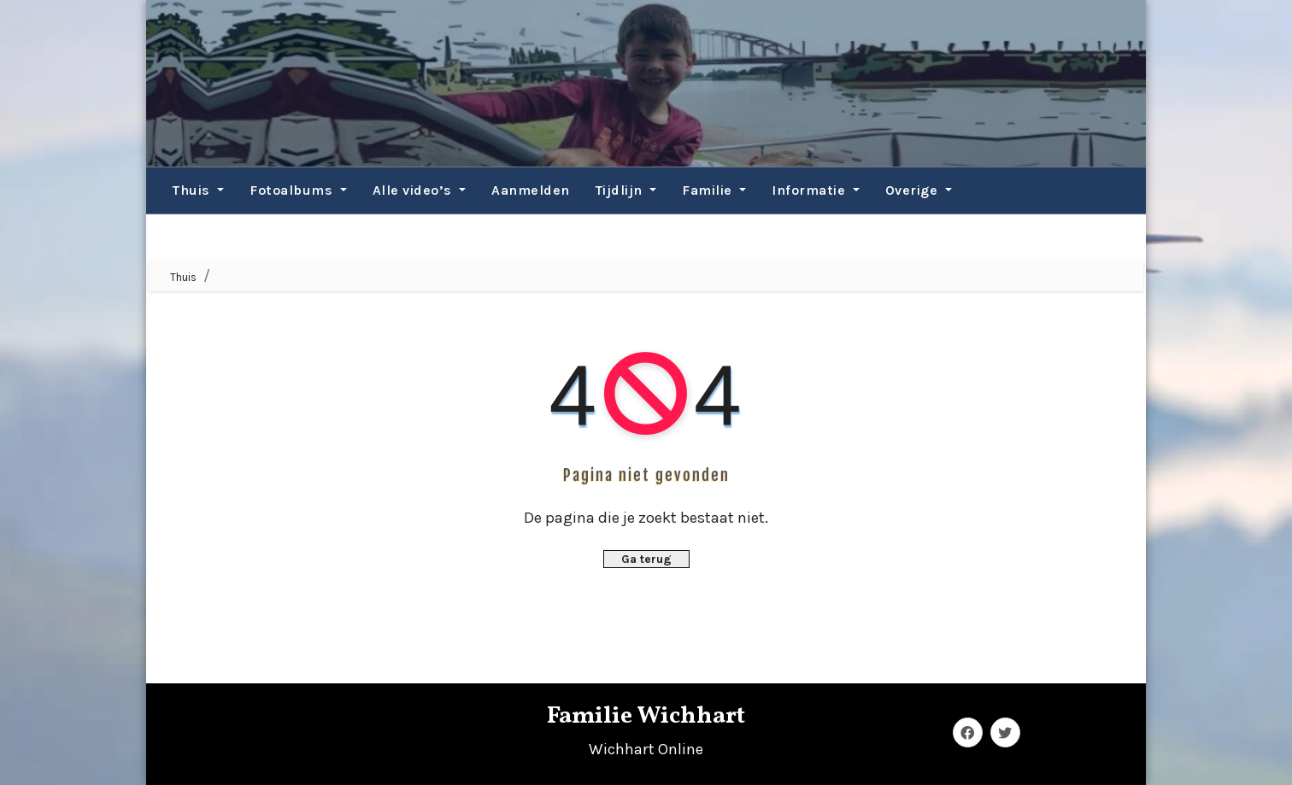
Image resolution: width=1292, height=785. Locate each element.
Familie (714, 190)
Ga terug (646, 559)
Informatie (816, 190)
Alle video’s (420, 190)
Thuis (198, 190)
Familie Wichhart (646, 716)
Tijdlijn (626, 190)
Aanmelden (530, 190)
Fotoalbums (298, 190)
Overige (918, 190)
